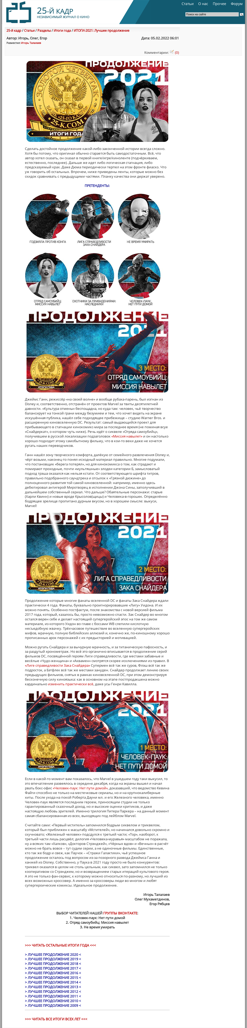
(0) (174, 52)
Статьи (188, 3)
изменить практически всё (70, 684)
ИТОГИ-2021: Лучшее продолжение (101, 30)
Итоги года (62, 30)
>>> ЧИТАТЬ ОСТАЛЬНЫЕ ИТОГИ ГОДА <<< (60, 945)
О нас (203, 3)
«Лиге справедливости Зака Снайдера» (57, 665)
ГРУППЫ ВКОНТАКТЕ (120, 913)
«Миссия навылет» (126, 436)
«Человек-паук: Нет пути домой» (80, 788)
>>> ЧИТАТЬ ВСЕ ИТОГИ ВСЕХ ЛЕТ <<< (56, 1019)
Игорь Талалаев (31, 43)
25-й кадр (13, 30)
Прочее (219, 3)
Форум (237, 3)
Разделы (44, 30)
